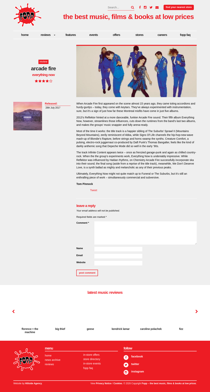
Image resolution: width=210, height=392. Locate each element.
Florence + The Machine (30, 330)
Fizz (181, 328)
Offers (116, 34)
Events (93, 34)
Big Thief (60, 328)
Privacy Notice (103, 383)
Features (70, 34)
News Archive (52, 359)
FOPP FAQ (185, 34)
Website (80, 262)
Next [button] (196, 312)
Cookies (117, 383)
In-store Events (92, 363)
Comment (82, 223)
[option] (30, 317)
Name (79, 248)
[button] (130, 7)
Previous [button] (13, 312)
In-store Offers (91, 354)
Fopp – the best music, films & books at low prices (169, 383)
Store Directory (91, 359)
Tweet (93, 190)
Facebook (137, 356)
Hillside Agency (33, 383)
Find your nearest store (179, 7)
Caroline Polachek (151, 328)
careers (162, 34)
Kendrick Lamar (121, 328)
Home (25, 34)
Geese (90, 328)
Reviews (46, 34)
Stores (139, 34)
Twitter (135, 364)
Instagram (137, 371)
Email (79, 255)
